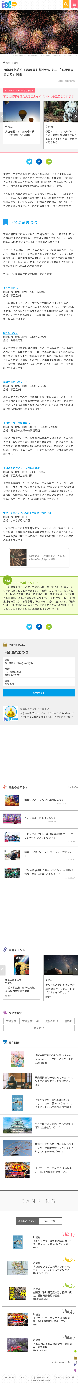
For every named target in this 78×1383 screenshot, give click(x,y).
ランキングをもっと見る (61, 1362)
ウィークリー (51, 1221)
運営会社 (70, 1377)
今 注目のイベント (27, 1221)
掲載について (26, 1377)
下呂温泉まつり (30, 1021)
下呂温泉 (11, 1021)
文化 (16, 62)
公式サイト (39, 693)
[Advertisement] (39, 755)
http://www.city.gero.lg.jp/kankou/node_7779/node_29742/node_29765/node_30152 (44, 55)
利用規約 (57, 1377)
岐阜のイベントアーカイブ (34, 708)
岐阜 (8, 62)
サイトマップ (10, 1377)
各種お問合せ (43, 1377)
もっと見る (72, 786)
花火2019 (39, 1028)
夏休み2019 (51, 1021)
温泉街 (68, 1021)
